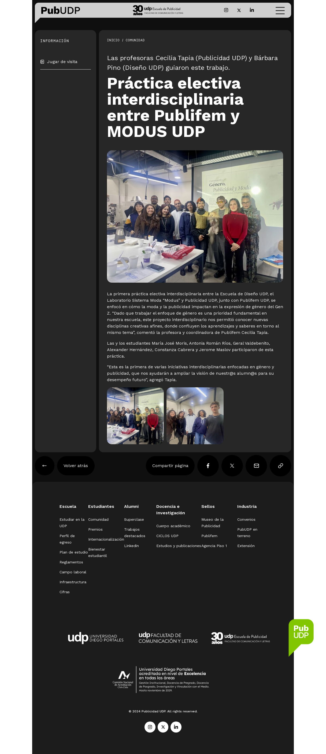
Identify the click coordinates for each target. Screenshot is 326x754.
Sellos (208, 506)
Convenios (246, 519)
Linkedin (131, 546)
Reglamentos (71, 562)
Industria (247, 506)
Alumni (131, 506)
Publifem (209, 536)
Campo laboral (73, 572)
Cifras (65, 592)
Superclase (134, 519)
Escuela (68, 506)
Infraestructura (73, 582)
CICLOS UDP (167, 536)
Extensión (246, 546)
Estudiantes (101, 506)
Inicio (113, 40)
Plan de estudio (74, 552)
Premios (95, 529)
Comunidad (135, 40)
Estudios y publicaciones (178, 546)
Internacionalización (106, 539)
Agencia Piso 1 (214, 546)
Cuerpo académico (173, 526)
